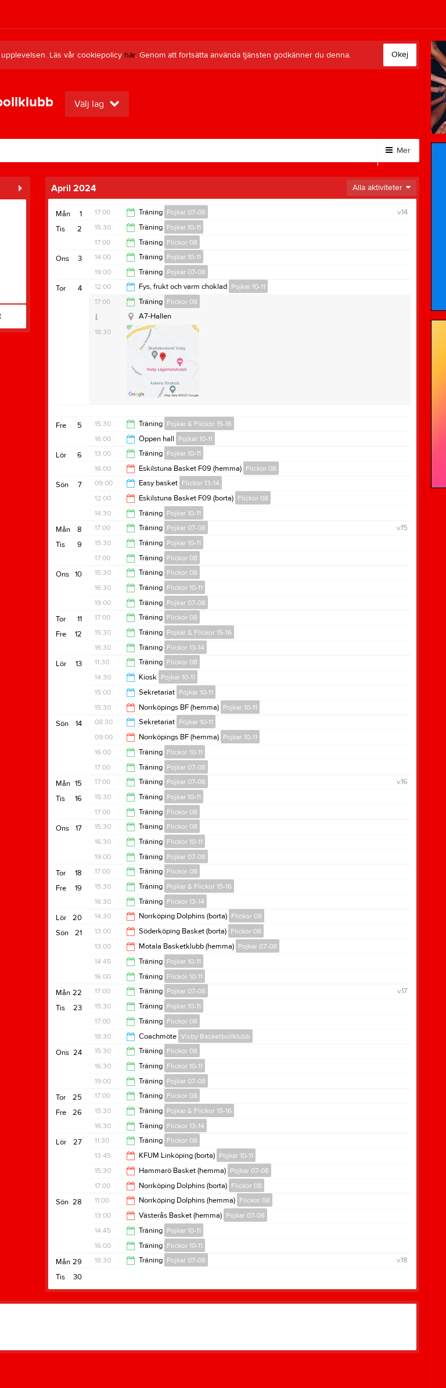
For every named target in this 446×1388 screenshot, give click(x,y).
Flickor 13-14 (201, 483)
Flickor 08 (182, 242)
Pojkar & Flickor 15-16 (199, 423)
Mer (398, 150)
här (129, 55)
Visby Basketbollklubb (215, 1036)
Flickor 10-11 (185, 587)
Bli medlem (65, 150)
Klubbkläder (273, 150)
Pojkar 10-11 (184, 227)
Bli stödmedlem (141, 150)
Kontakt (210, 150)
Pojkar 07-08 (186, 212)
